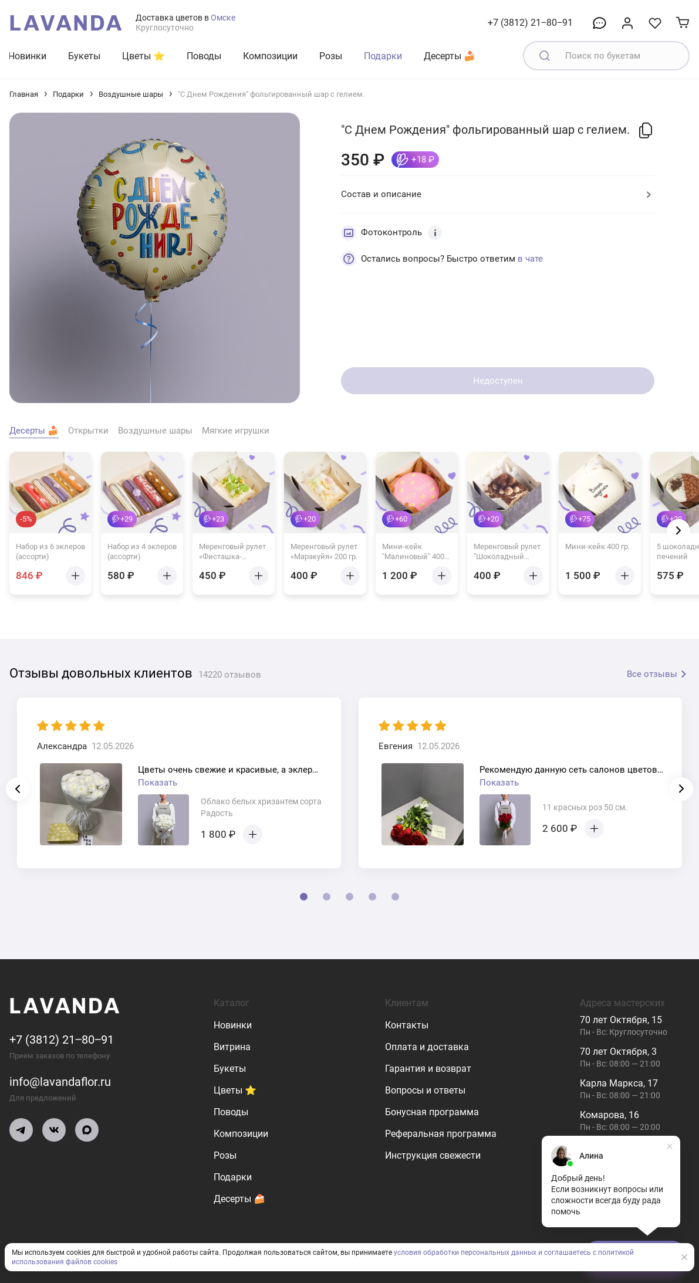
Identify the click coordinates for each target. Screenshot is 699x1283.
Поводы (204, 56)
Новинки (27, 56)
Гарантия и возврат (428, 1068)
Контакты (406, 1025)
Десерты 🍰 (449, 56)
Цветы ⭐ (143, 56)
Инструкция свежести (433, 1155)
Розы (330, 56)
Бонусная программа (432, 1112)
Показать (157, 782)
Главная (23, 94)
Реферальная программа (441, 1133)
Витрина (232, 1046)
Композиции (270, 56)
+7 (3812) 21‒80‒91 (530, 22)
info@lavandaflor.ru (60, 1082)
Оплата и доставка (427, 1046)
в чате (530, 258)
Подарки (383, 56)
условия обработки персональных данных (465, 1252)
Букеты (84, 56)
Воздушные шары (131, 94)
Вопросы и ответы (425, 1090)
